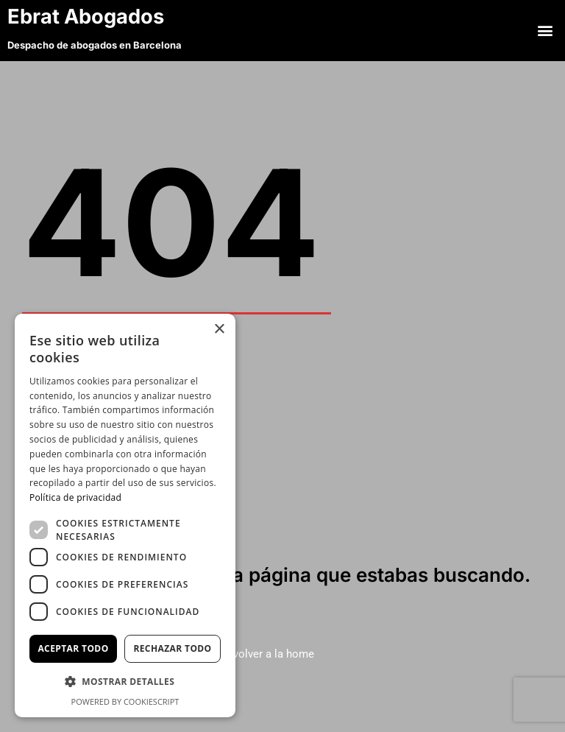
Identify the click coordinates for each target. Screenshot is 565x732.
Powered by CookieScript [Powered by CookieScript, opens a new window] (125, 701)
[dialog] (125, 515)
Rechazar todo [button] (172, 648)
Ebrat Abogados (103, 15)
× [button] (218, 329)
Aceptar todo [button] (73, 648)
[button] (545, 30)
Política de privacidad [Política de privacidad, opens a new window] (75, 497)
